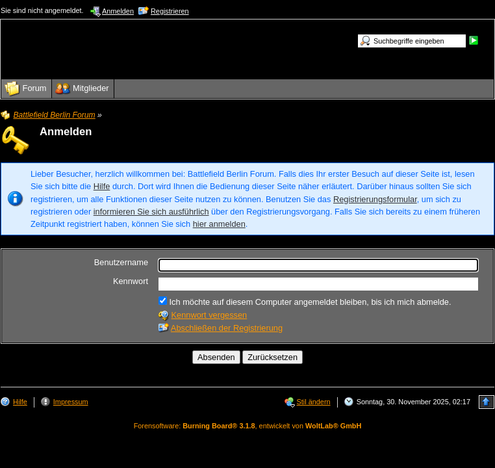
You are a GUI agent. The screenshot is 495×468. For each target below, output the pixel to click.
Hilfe (102, 186)
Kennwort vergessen (209, 315)
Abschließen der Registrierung (227, 328)
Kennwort (130, 281)
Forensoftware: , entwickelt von (248, 426)
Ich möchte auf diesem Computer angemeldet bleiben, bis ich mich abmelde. (305, 301)
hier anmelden (219, 224)
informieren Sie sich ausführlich (151, 211)
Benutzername (121, 262)
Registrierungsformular (375, 199)
